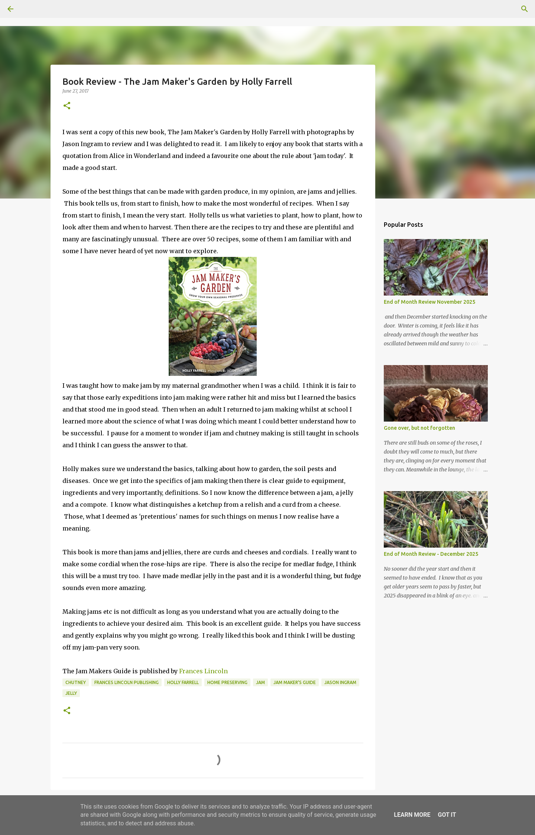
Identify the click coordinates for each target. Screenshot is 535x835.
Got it (447, 814)
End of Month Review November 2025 (429, 302)
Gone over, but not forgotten (419, 428)
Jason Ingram (340, 682)
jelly (71, 693)
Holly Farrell (183, 682)
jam (260, 682)
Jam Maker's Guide (294, 682)
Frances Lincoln (203, 671)
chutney (75, 682)
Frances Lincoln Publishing (126, 682)
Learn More (412, 814)
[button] (66, 106)
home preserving (227, 682)
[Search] (31, 9)
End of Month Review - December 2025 (431, 554)
